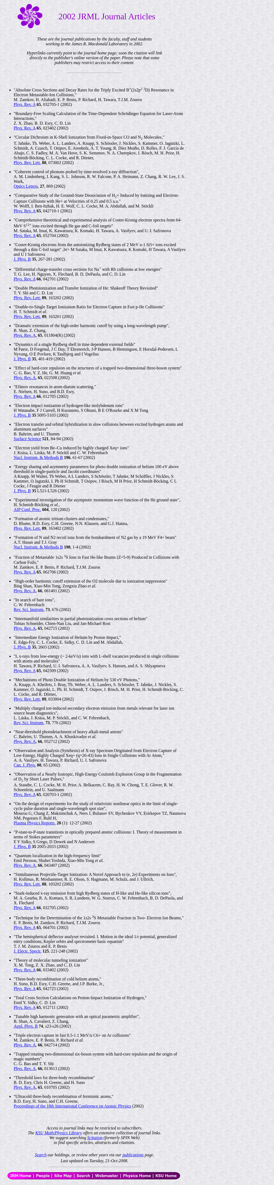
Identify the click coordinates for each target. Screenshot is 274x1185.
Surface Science (27, 438)
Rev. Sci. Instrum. (29, 609)
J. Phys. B (22, 259)
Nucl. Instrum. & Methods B (38, 457)
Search (41, 1155)
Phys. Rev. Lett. (27, 162)
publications (133, 1155)
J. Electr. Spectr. (27, 951)
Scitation (94, 1137)
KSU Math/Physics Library (58, 1133)
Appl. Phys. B (26, 1026)
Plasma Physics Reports (34, 823)
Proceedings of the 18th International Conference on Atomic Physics (72, 1106)
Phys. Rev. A (25, 104)
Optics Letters (26, 186)
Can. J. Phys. (25, 765)
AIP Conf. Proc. (27, 509)
